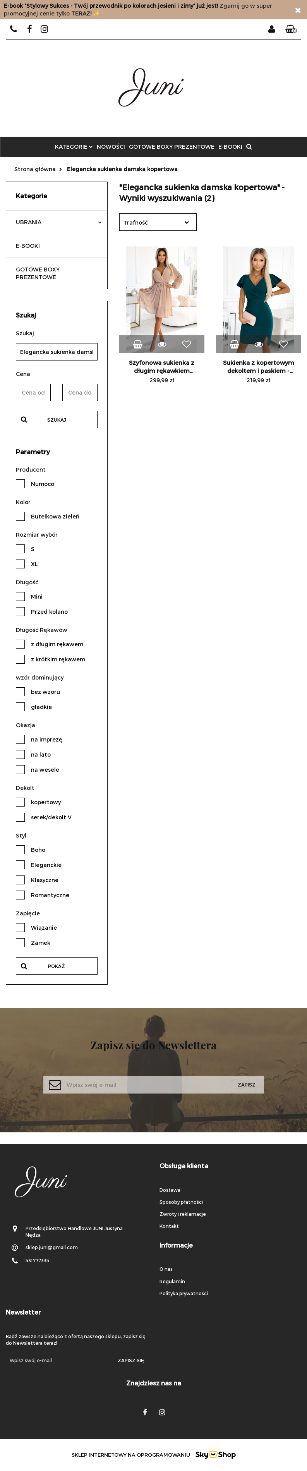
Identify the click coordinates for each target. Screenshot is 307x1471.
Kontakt (169, 1226)
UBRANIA (58, 222)
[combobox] (158, 222)
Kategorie (74, 146)
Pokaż (56, 966)
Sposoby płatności (181, 1202)
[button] (291, 29)
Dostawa (170, 1190)
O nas (166, 1269)
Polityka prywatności (184, 1293)
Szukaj (56, 419)
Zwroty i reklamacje (183, 1214)
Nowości (111, 146)
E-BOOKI (230, 146)
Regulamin (172, 1281)
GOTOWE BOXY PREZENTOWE (171, 146)
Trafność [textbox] (135, 222)
